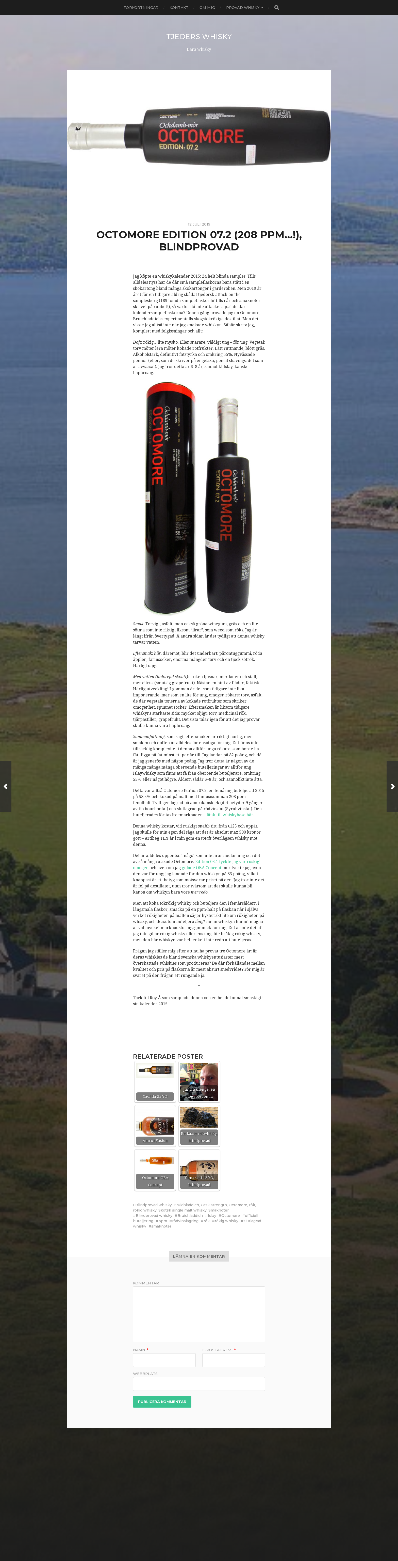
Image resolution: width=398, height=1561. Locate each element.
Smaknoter (218, 1210)
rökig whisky (145, 1210)
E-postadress (219, 1350)
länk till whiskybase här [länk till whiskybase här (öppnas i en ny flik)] (230, 815)
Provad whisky (242, 7)
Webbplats (145, 1374)
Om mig (207, 7)
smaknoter (161, 1226)
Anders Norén (208, 1544)
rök (252, 1205)
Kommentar (146, 1283)
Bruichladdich (186, 1205)
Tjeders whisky (199, 36)
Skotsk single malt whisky (182, 1210)
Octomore (238, 1205)
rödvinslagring (185, 1221)
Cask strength (214, 1205)
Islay (212, 1215)
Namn (140, 1350)
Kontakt (179, 7)
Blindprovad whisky (153, 1205)
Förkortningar (141, 7)
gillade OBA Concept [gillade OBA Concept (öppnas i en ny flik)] (201, 867)
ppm (162, 1221)
